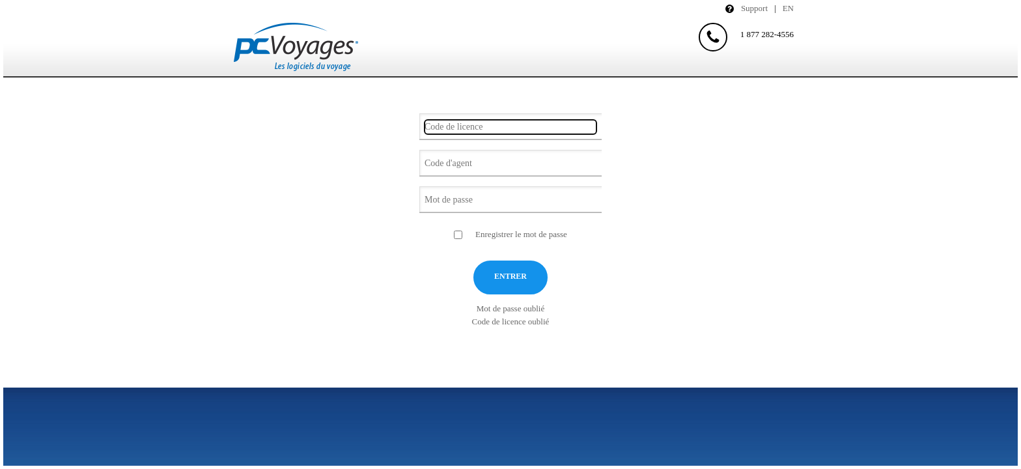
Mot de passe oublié (510, 308)
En (788, 8)
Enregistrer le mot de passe (521, 234)
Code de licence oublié (511, 321)
